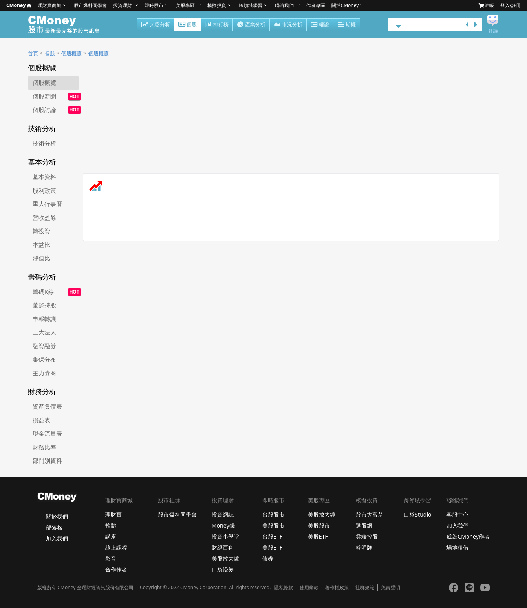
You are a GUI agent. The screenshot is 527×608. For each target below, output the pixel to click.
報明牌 (364, 547)
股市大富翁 (369, 514)
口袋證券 (223, 569)
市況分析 (288, 25)
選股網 (364, 525)
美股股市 (273, 525)
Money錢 (223, 525)
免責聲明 (390, 587)
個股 (187, 25)
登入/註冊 (510, 5)
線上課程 (116, 547)
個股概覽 (71, 54)
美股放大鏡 (225, 558)
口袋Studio (417, 514)
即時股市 (154, 5)
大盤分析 (155, 25)
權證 (320, 25)
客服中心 (457, 514)
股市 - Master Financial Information (68, 25)
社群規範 (364, 587)
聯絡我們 (284, 5)
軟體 (110, 525)
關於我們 (57, 516)
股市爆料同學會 (90, 5)
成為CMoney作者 (468, 536)
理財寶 (113, 514)
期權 (346, 25)
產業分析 (251, 25)
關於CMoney (345, 5)
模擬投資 (216, 5)
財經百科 (223, 547)
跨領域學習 (250, 5)
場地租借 (457, 547)
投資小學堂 (225, 536)
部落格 (54, 527)
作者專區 (315, 5)
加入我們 (57, 538)
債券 (267, 558)
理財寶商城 (49, 5)
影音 (110, 558)
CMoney (18, 5)
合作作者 (116, 569)
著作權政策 (337, 587)
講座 (110, 536)
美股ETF (272, 547)
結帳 (486, 5)
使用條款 (309, 587)
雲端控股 (367, 536)
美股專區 (185, 5)
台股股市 (273, 514)
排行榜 (217, 25)
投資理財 (122, 5)
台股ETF (272, 536)
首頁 (33, 54)
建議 (493, 31)
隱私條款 (283, 587)
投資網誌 (223, 514)
